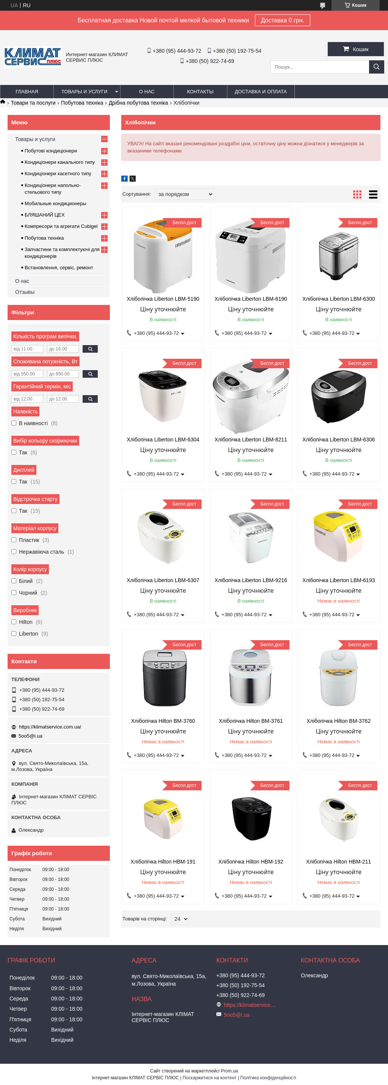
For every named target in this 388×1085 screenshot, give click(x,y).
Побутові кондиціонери (51, 151)
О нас (147, 91)
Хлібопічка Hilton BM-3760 (163, 721)
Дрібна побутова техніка (138, 103)
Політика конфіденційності (268, 1077)
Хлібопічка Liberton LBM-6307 (163, 580)
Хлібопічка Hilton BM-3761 (251, 721)
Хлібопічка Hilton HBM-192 (250, 862)
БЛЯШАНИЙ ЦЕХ (45, 215)
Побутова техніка (82, 103)
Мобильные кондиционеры (55, 203)
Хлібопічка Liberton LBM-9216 (250, 580)
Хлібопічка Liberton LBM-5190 (163, 299)
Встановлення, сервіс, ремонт (59, 267)
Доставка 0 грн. (283, 20)
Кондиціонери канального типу (60, 162)
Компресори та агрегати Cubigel (61, 226)
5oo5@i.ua (30, 736)
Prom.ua (229, 1071)
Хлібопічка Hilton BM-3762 (339, 721)
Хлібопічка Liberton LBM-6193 (338, 580)
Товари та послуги (33, 103)
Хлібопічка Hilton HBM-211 (338, 862)
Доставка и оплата (261, 91)
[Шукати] (376, 67)
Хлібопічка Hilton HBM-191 (163, 862)
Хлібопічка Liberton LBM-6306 (338, 440)
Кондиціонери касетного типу (58, 173)
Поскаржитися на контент (209, 1077)
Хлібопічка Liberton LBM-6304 (163, 440)
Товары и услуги (84, 91)
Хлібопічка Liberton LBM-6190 (250, 299)
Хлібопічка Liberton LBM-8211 (250, 440)
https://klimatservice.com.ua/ (50, 727)
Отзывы (24, 292)
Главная (27, 91)
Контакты (200, 91)
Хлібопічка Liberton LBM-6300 (338, 299)
